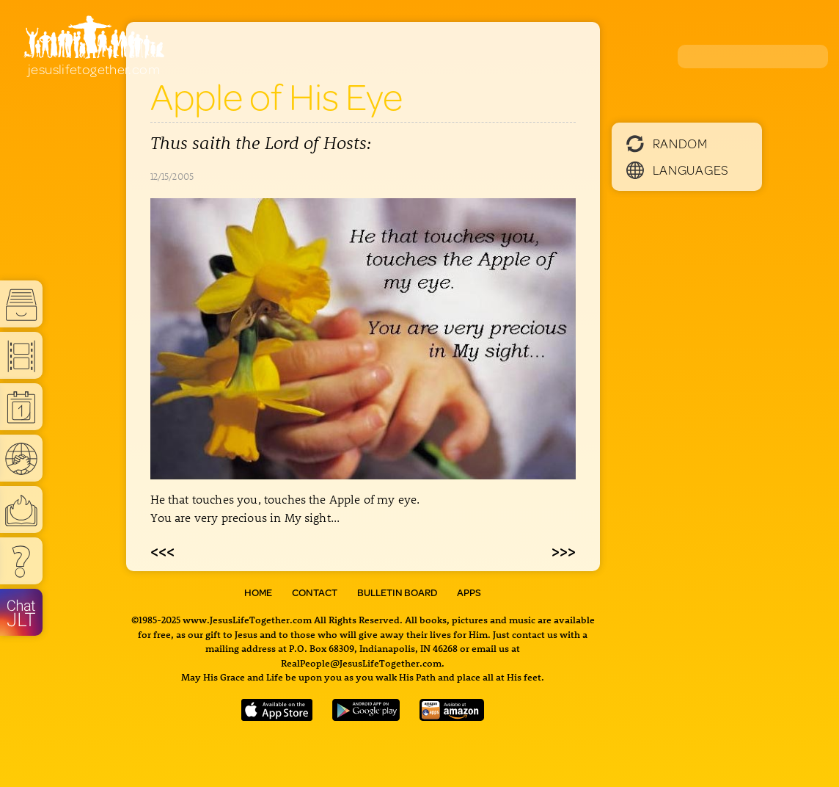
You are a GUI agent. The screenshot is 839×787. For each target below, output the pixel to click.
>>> (564, 550)
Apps (469, 592)
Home (258, 592)
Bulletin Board (397, 592)
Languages (677, 169)
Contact (314, 592)
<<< (162, 550)
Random (667, 143)
